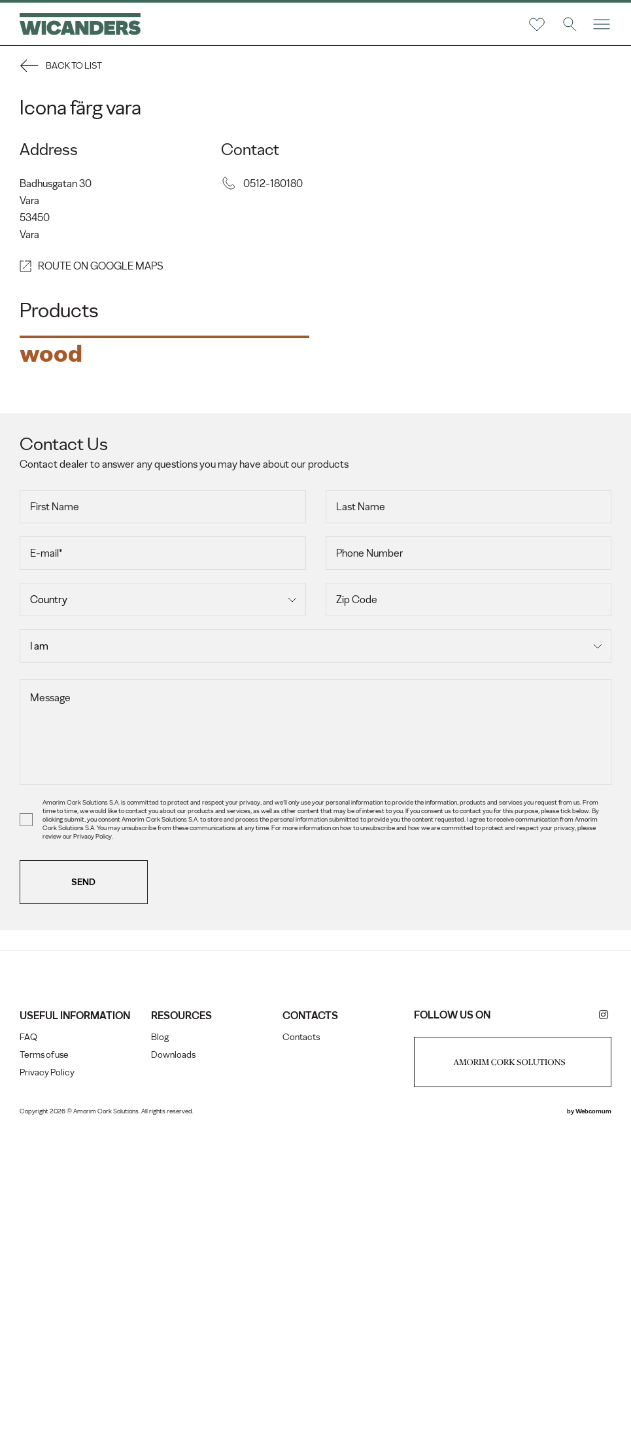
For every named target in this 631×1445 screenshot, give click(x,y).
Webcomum (593, 1421)
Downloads (173, 1364)
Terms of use (44, 1364)
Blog (160, 1347)
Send (84, 1192)
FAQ (28, 1347)
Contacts (301, 1347)
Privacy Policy (47, 1382)
